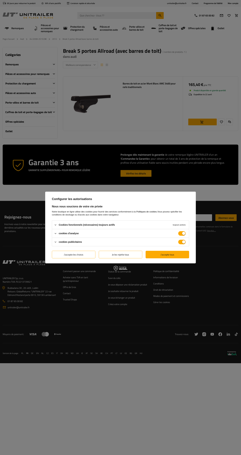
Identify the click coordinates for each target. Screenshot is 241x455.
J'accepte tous (167, 254)
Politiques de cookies (146, 211)
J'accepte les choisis (73, 254)
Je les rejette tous (120, 254)
